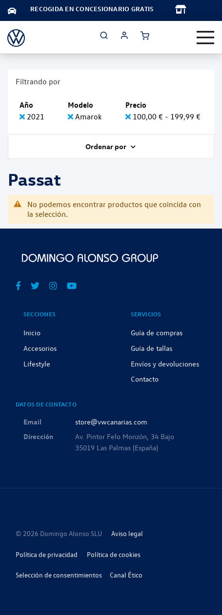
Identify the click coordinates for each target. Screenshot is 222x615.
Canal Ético (126, 575)
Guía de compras (156, 332)
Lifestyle (36, 363)
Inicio (31, 332)
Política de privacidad (47, 554)
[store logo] (16, 37)
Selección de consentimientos (59, 575)
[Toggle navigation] (205, 37)
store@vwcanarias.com (111, 421)
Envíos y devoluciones (165, 363)
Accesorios (40, 348)
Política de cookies (114, 554)
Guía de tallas (151, 348)
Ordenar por (106, 146)
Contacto (145, 378)
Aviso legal (127, 533)
